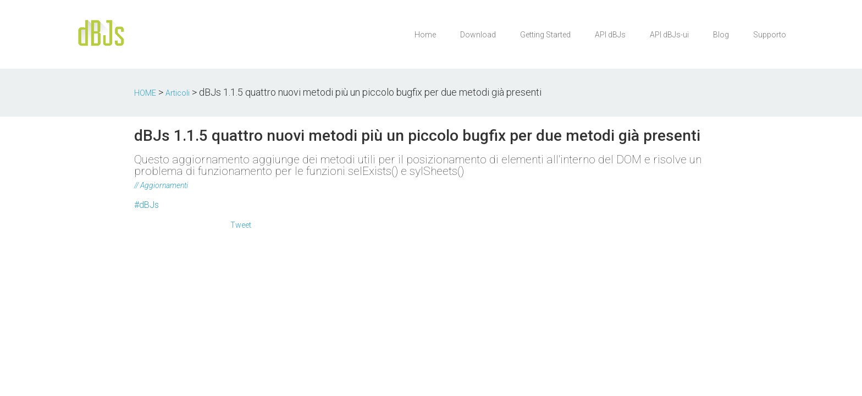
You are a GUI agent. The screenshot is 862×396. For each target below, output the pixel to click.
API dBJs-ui (669, 34)
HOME (145, 93)
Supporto (769, 34)
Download (478, 34)
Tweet (240, 225)
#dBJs (146, 205)
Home (425, 34)
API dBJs (610, 34)
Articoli (177, 93)
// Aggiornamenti (161, 185)
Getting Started (545, 34)
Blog (721, 34)
